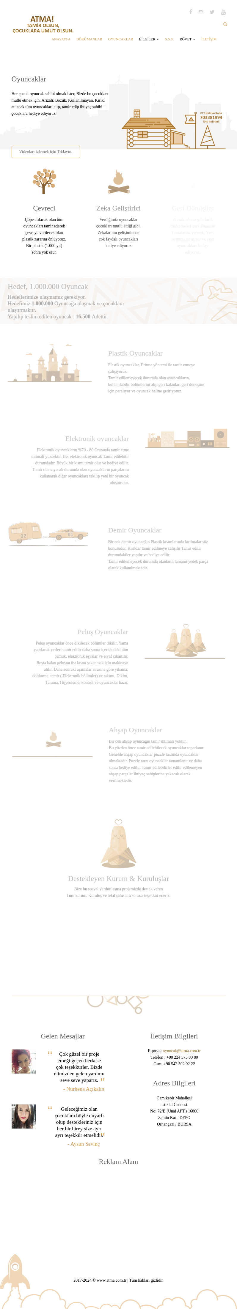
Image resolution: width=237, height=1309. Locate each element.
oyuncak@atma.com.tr (181, 1051)
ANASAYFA (60, 39)
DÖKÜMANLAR (89, 39)
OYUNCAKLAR (120, 39)
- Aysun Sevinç (84, 1144)
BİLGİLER (149, 39)
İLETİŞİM (208, 39)
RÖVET (187, 39)
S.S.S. (169, 39)
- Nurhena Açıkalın (83, 1089)
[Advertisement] (80, 129)
